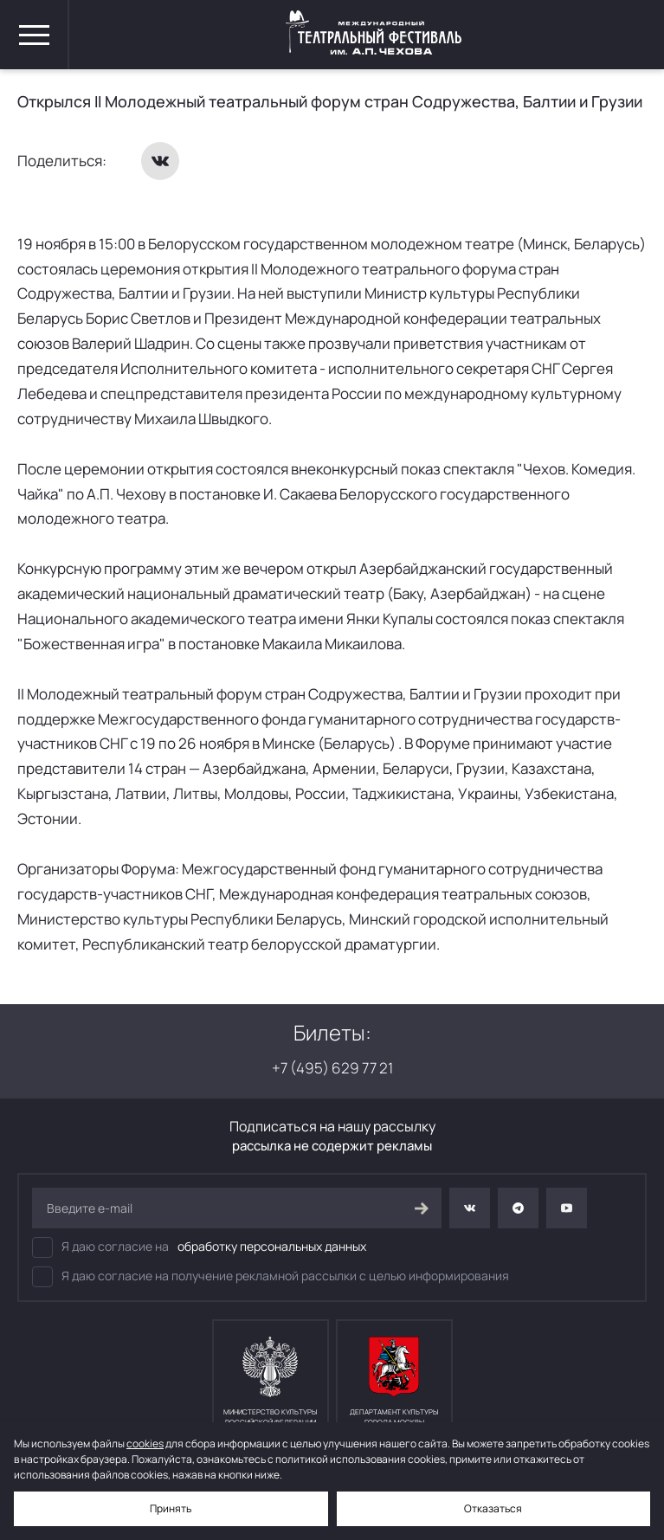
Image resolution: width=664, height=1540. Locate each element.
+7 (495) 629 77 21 (332, 1068)
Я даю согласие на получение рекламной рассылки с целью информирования (270, 1276)
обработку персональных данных (271, 1246)
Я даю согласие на (199, 1247)
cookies (145, 1443)
